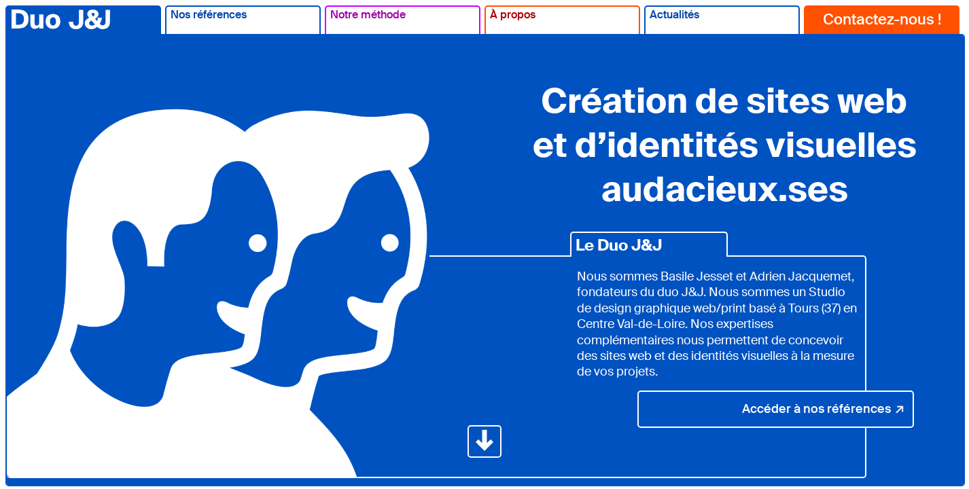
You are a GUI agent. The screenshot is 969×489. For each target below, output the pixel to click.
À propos (512, 14)
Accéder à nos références (823, 409)
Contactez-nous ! (882, 19)
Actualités (674, 14)
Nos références (209, 14)
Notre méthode (368, 14)
